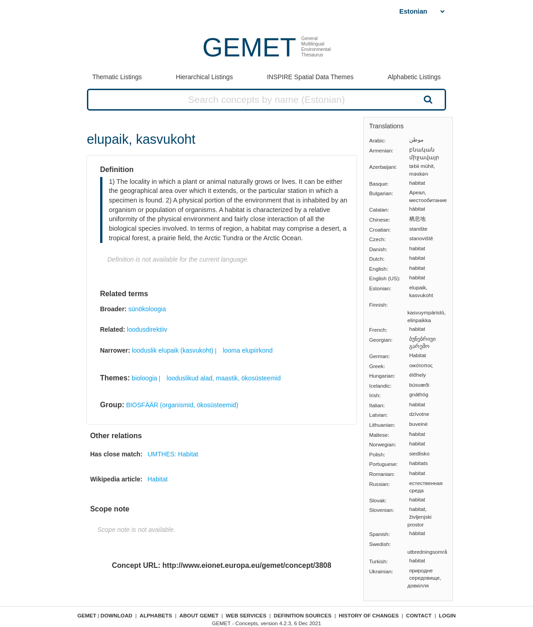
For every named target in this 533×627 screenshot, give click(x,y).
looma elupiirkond (248, 350)
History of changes (369, 615)
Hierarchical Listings (204, 77)
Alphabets (156, 615)
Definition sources (302, 615)
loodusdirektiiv (147, 329)
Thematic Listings (117, 77)
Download (116, 615)
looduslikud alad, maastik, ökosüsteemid (224, 378)
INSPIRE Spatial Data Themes (310, 77)
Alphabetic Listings (414, 77)
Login (447, 615)
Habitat (157, 479)
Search (427, 99)
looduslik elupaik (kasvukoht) (172, 350)
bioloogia (144, 378)
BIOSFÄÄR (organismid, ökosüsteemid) (182, 405)
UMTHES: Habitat (172, 454)
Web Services (246, 615)
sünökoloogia (147, 309)
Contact (418, 615)
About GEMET (198, 615)
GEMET (249, 47)
